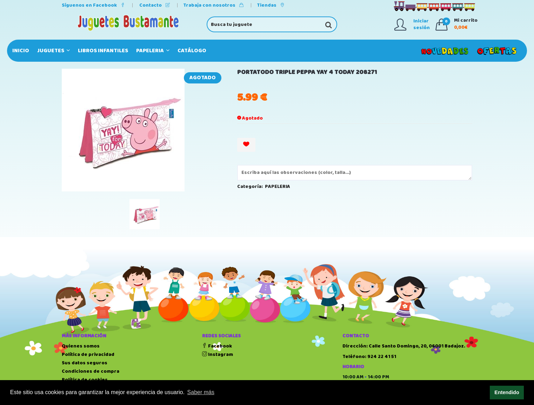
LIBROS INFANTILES (103, 50)
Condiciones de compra (90, 371)
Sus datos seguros (84, 363)
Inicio (20, 50)
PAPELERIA (152, 50)
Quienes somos (81, 346)
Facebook (217, 346)
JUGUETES (53, 50)
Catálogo (192, 50)
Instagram (217, 354)
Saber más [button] (200, 392)
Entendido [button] (506, 392)
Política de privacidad (88, 354)
